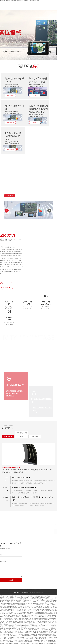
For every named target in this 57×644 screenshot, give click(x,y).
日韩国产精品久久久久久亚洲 (48, 643)
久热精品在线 (10, 627)
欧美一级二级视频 (29, 602)
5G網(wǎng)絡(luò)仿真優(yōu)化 (23, 589)
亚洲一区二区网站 (18, 613)
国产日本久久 (43, 627)
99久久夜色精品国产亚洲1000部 (18, 597)
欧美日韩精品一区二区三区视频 (21, 615)
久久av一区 (37, 600)
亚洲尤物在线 (12, 618)
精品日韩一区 (36, 641)
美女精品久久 (18, 638)
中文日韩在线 (6, 618)
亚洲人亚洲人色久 (20, 618)
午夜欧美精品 (29, 635)
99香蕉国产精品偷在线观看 (15, 599)
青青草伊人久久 (53, 638)
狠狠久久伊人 (11, 609)
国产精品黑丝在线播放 (49, 625)
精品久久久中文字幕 (48, 613)
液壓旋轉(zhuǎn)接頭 (36, 589)
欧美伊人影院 (41, 625)
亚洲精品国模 (20, 604)
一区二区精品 (3, 612)
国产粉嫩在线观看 (31, 619)
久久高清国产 (25, 628)
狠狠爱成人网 (10, 606)
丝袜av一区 (25, 613)
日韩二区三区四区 (28, 621)
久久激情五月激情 (5, 619)
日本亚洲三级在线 (48, 615)
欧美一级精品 (10, 635)
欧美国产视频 (48, 632)
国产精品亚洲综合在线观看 (10, 628)
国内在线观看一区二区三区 (9, 634)
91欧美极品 (10, 615)
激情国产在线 (25, 634)
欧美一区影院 (27, 624)
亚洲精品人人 (41, 615)
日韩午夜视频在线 (34, 637)
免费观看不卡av (49, 596)
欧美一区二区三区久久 (8, 641)
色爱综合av (36, 602)
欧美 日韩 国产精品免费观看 (25, 641)
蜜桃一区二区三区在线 (33, 616)
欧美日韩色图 (42, 640)
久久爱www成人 (51, 603)
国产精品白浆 (16, 627)
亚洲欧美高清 (31, 609)
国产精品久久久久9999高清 (19, 635)
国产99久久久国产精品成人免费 (40, 622)
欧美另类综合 (34, 625)
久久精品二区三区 (32, 631)
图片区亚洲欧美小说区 (19, 602)
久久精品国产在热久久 (9, 602)
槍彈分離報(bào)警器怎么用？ (12, 467)
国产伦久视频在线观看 (5, 607)
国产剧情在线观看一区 (51, 610)
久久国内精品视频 (38, 618)
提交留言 (10, 580)
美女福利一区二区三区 (31, 610)
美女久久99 (8, 597)
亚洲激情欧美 (28, 632)
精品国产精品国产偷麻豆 (18, 625)
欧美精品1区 (13, 619)
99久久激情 (25, 612)
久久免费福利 (35, 632)
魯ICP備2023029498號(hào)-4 (37, 592)
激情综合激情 (22, 603)
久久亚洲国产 (46, 599)
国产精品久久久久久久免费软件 (8, 637)
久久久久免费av (39, 624)
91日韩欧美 (19, 628)
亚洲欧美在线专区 (19, 621)
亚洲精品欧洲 (46, 606)
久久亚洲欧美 (19, 634)
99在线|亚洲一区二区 (48, 624)
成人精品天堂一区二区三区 (30, 630)
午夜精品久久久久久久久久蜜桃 (30, 604)
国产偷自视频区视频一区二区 (24, 607)
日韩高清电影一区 (33, 634)
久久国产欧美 (39, 619)
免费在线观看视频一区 (44, 616)
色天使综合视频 (3, 609)
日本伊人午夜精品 (11, 610)
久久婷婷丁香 (15, 631)
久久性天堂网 (53, 619)
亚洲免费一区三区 (33, 615)
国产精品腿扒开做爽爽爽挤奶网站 (8, 640)
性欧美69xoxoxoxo (39, 628)
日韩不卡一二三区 (23, 631)
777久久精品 (42, 602)
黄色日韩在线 (52, 606)
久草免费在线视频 (28, 622)
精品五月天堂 (26, 637)
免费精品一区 (47, 630)
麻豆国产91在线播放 (48, 612)
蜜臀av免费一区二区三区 (9, 638)
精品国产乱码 (35, 607)
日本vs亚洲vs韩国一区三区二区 (7, 621)
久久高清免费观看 (24, 616)
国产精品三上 (25, 600)
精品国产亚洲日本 (30, 643)
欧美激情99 (31, 628)
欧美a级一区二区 (38, 606)
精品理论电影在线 (45, 600)
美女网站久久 (10, 612)
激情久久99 (33, 624)
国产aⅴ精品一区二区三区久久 (18, 632)
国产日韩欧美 (36, 597)
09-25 (5, 487)
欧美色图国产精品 (43, 603)
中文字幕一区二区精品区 (50, 607)
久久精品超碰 (38, 643)
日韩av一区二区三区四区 (27, 638)
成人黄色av (35, 635)
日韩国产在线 (42, 596)
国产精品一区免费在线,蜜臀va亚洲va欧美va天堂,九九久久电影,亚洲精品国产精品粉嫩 (19, 0)
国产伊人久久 (31, 600)
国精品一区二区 (30, 606)
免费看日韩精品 (19, 624)
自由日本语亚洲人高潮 (21, 610)
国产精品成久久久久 (20, 640)
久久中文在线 (6, 599)
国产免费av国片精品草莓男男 (21, 609)
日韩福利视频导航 (29, 618)
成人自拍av (48, 604)
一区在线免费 (29, 597)
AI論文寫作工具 (10, 589)
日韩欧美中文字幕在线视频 (45, 635)
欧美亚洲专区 (46, 628)
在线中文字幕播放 (46, 609)
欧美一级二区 (50, 621)
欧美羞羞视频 (27, 625)
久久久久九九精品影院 (18, 622)
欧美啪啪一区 (41, 607)
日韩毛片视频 (49, 627)
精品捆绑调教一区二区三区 (26, 627)
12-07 (5, 477)
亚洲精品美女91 (41, 604)
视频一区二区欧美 (15, 616)
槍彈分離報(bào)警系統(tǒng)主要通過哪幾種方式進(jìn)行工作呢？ (32, 498)
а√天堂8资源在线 (49, 637)
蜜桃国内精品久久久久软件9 (44, 634)
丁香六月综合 (23, 643)
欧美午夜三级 (23, 606)
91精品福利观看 (25, 599)
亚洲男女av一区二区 (18, 612)
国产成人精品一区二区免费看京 (16, 630)
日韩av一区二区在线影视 (42, 631)
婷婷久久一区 (38, 609)
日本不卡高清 (14, 607)
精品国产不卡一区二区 (21, 619)
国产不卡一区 (16, 606)
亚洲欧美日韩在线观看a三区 (9, 624)
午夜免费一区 (46, 619)
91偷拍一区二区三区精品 (15, 600)
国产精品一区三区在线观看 (32, 603)
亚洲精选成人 (36, 640)
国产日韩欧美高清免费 (6, 631)
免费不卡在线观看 (7, 632)
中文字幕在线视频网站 (11, 604)
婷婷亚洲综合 (20, 637)
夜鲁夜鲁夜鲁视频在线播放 (36, 599)
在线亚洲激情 (36, 627)
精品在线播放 (37, 638)
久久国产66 (16, 641)
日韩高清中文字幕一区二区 (46, 597)
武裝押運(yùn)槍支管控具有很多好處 (24, 487)
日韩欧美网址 (31, 613)
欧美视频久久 (29, 640)
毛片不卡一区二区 (41, 610)
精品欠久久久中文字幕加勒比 (11, 603)
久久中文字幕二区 (15, 643)
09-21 (5, 497)
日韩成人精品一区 (45, 638)
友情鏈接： (2, 589)
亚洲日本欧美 (6, 630)
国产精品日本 (40, 630)
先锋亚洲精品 (42, 632)
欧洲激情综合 (42, 637)
